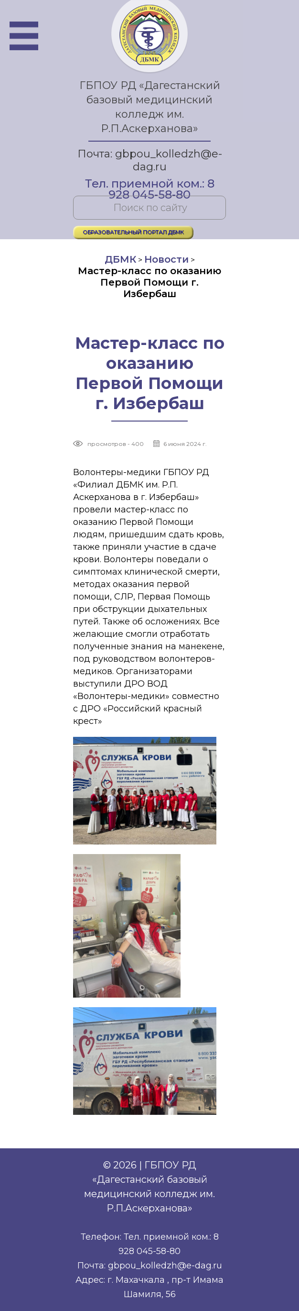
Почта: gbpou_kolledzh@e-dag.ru (149, 160)
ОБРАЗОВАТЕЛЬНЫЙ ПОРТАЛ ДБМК (133, 232)
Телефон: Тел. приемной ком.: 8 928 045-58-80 (150, 1244)
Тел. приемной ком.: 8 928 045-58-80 (149, 184)
